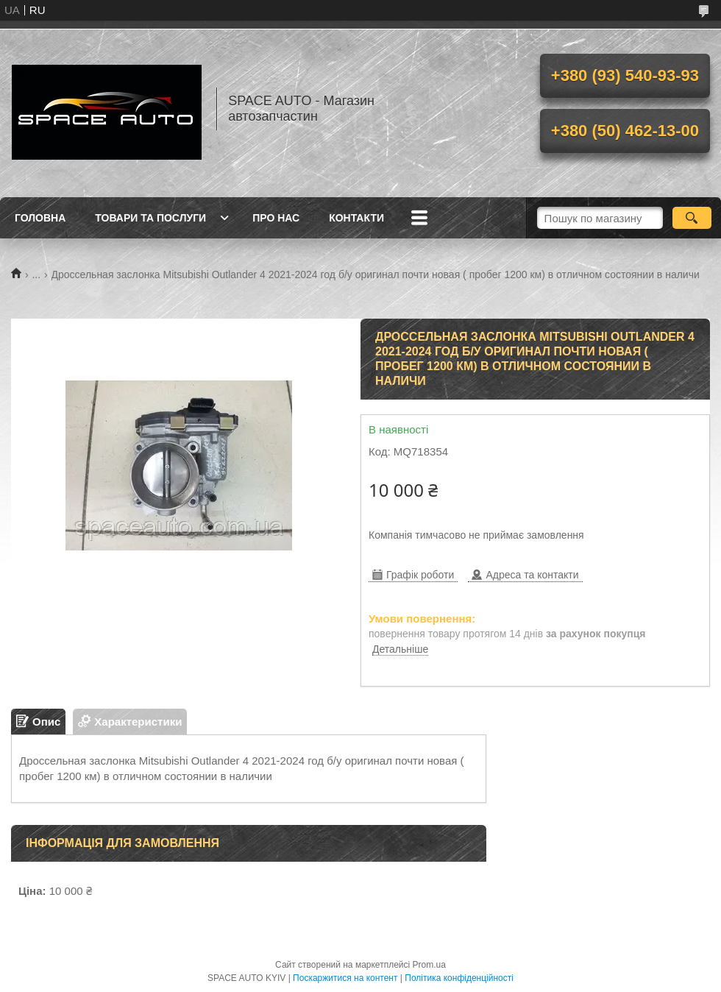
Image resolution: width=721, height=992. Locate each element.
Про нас (275, 218)
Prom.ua (429, 965)
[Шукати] (691, 218)
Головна (40, 218)
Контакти (356, 218)
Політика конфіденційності (459, 978)
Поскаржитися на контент (345, 978)
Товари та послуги (150, 218)
